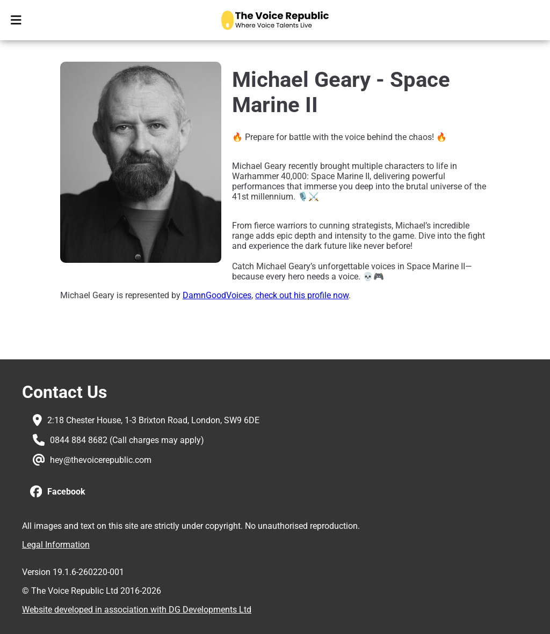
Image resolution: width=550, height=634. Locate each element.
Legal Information (56, 545)
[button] (57, 492)
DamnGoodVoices (217, 295)
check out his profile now (302, 295)
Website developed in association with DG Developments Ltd (136, 609)
